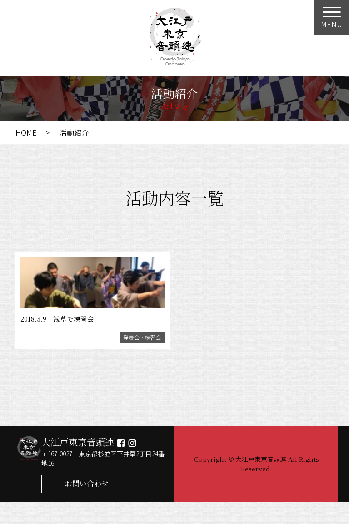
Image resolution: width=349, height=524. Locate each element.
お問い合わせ (87, 505)
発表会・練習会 (137, 357)
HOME (26, 132)
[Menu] (331, 17)
